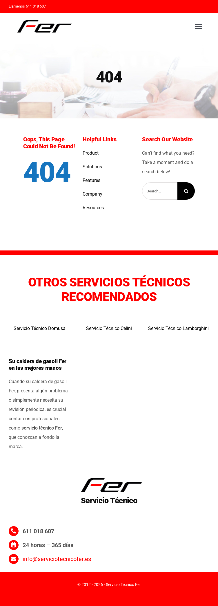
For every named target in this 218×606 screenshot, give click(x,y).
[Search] (186, 191)
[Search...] (159, 191)
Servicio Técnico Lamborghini (178, 328)
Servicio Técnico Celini (109, 328)
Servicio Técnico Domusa (40, 328)
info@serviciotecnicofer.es (57, 559)
